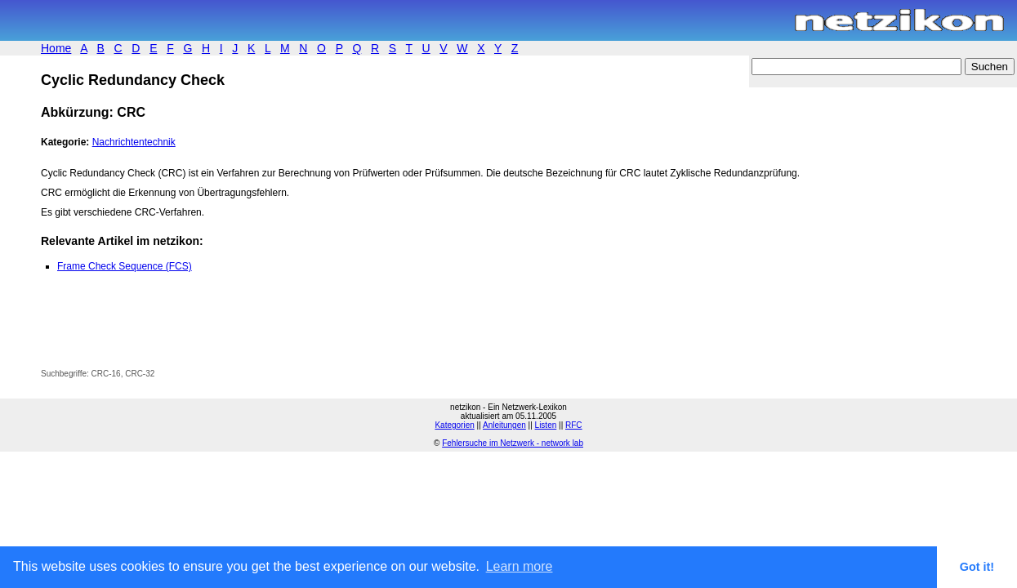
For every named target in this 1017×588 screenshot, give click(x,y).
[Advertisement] (232, 332)
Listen (546, 425)
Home (56, 48)
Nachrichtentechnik (134, 142)
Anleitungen (504, 425)
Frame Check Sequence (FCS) (124, 266)
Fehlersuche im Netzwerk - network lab (512, 443)
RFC (573, 425)
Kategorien (454, 425)
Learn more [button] (519, 566)
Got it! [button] (977, 566)
